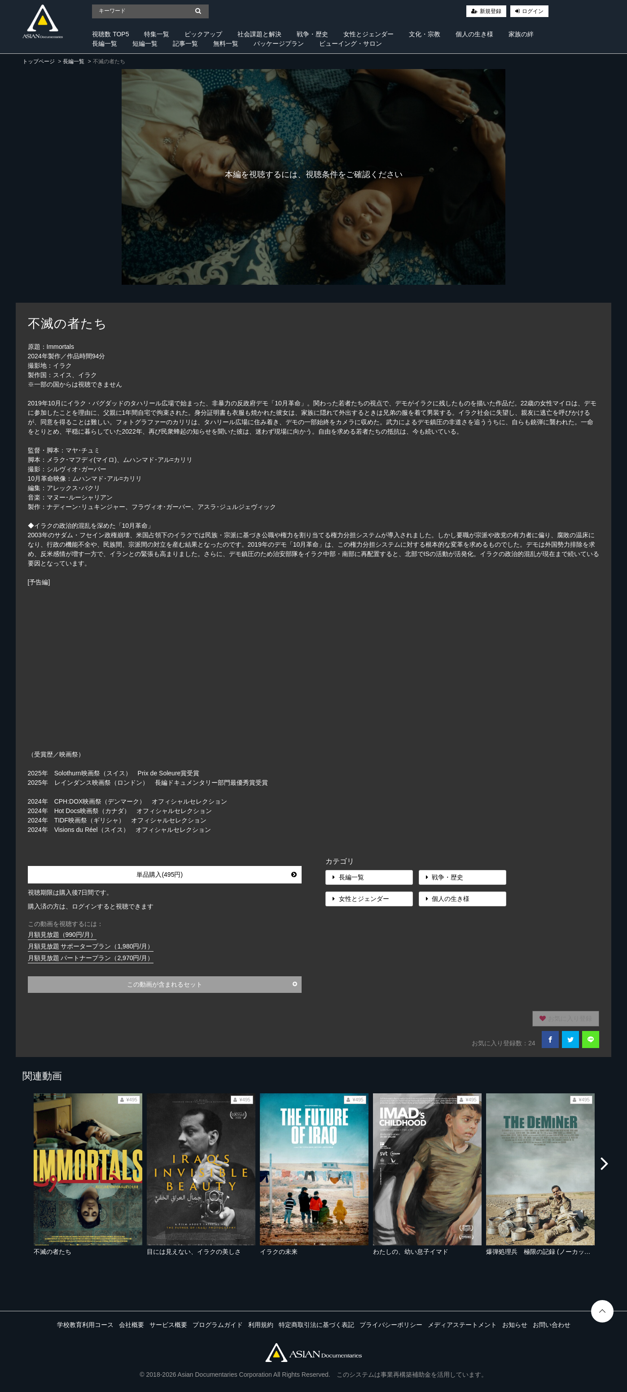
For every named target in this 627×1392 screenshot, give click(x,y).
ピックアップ (203, 34)
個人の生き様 (474, 34)
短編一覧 (145, 43)
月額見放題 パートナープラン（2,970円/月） (91, 957)
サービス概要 (168, 1324)
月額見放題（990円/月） (62, 934)
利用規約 (260, 1324)
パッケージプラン (279, 43)
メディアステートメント (462, 1324)
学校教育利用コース (85, 1324)
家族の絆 (521, 34)
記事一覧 (185, 43)
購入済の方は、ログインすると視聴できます (90, 906)
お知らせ (514, 1324)
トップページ (38, 61)
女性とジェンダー (368, 34)
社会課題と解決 (259, 34)
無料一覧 (225, 43)
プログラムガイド (218, 1324)
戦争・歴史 (312, 34)
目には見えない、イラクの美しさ (194, 1251)
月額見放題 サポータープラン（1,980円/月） (91, 946)
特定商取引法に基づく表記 (316, 1324)
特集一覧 (156, 34)
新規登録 (490, 11)
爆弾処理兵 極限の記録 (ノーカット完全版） (551, 1251)
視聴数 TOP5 (110, 34)
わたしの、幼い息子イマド (410, 1251)
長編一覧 (104, 43)
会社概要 (131, 1324)
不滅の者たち (52, 1251)
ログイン (533, 11)
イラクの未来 (279, 1251)
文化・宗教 (424, 34)
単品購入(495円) (216, 874)
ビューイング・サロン (350, 43)
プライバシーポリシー (391, 1324)
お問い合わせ (551, 1324)
